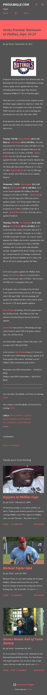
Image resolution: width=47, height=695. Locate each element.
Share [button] (6, 426)
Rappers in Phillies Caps (20, 497)
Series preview (24, 422)
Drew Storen (14, 275)
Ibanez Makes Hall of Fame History (23, 641)
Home (5, 13)
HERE (5, 397)
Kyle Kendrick (16, 188)
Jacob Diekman (10, 419)
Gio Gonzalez (25, 223)
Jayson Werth (15, 212)
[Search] (36, 4)
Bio (16, 13)
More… (27, 13)
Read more (39, 524)
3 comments (17, 524)
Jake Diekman (20, 352)
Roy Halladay (15, 226)
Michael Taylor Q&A (17, 568)
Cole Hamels (15, 142)
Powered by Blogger (23, 684)
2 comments (17, 595)
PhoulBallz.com (16, 4)
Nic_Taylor (29, 689)
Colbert (28, 415)
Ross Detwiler (25, 139)
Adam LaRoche (17, 170)
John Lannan (26, 184)
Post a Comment (11, 445)
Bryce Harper (8, 310)
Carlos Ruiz (8, 328)
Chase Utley (34, 195)
